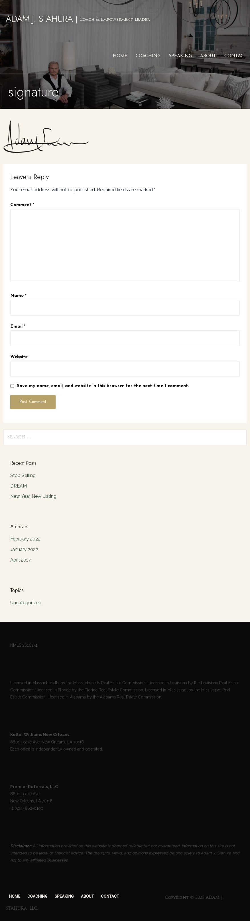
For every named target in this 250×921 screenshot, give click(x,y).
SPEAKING (180, 56)
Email (17, 326)
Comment (22, 205)
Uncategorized (25, 602)
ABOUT (208, 56)
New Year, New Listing (33, 496)
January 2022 (24, 549)
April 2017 (20, 560)
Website (19, 357)
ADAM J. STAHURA (39, 18)
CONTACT (235, 56)
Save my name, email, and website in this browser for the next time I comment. (103, 386)
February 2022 (25, 539)
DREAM (18, 486)
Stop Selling (23, 475)
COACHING (148, 56)
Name (18, 295)
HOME (120, 56)
